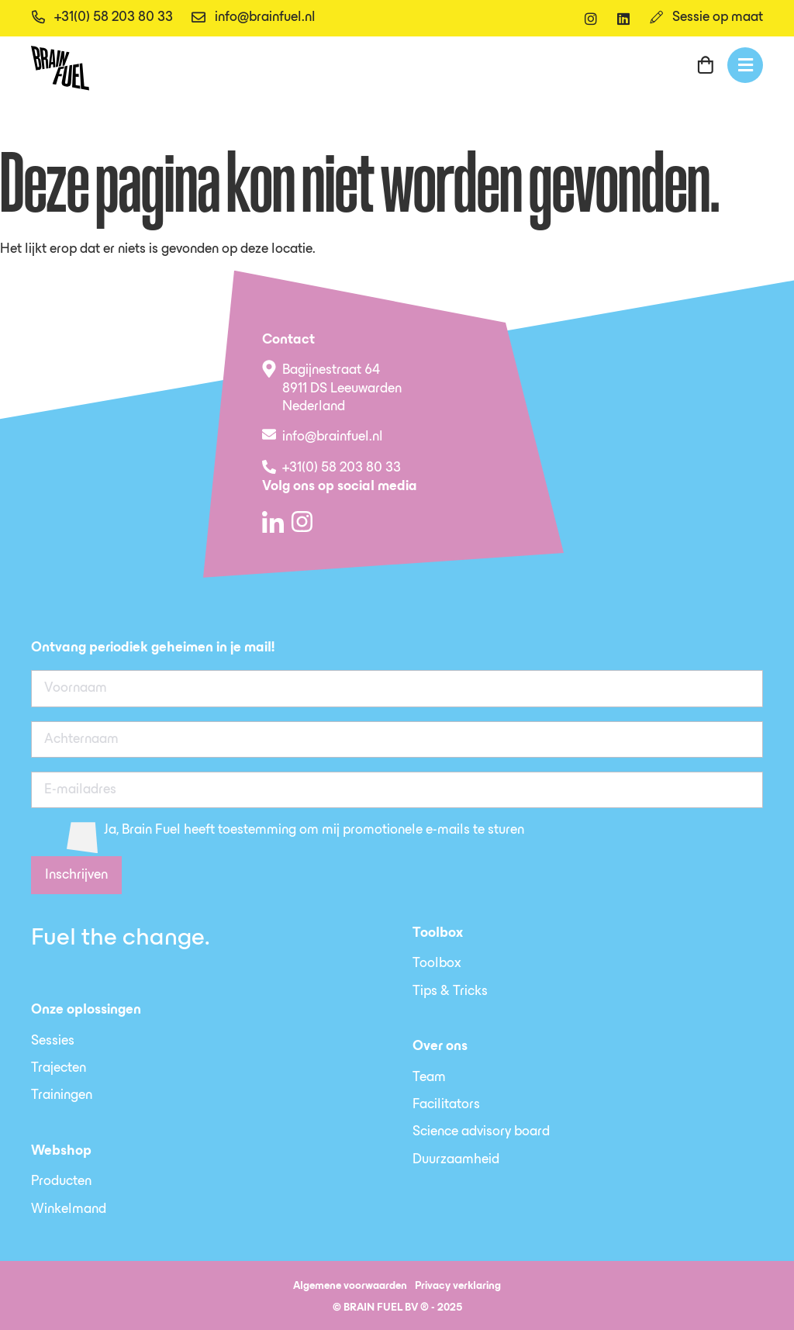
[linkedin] (623, 19)
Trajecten (58, 1068)
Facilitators (446, 1105)
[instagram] (591, 19)
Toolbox (437, 964)
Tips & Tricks (450, 992)
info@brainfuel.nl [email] (265, 18)
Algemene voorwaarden (350, 1286)
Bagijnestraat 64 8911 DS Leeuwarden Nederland (342, 388)
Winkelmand (68, 1210)
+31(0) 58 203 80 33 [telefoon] (113, 18)
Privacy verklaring (458, 1286)
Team (429, 1078)
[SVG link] (60, 68)
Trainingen (61, 1096)
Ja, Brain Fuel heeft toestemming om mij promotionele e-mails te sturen (314, 830)
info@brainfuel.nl (332, 437)
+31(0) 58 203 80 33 (341, 468)
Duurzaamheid (456, 1160)
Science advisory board (481, 1132)
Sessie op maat (717, 18)
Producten (61, 1182)
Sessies (52, 1041)
